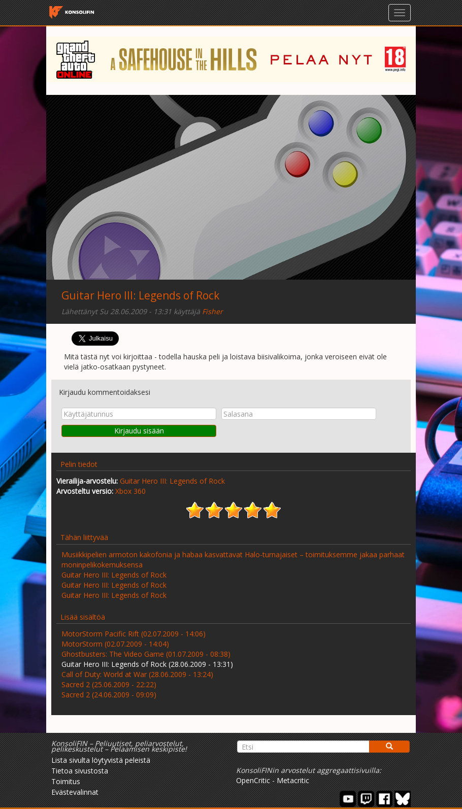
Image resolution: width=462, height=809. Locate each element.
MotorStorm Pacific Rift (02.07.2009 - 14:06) (133, 633)
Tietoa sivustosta (79, 771)
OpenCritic (253, 780)
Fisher (212, 311)
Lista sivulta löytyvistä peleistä (100, 760)
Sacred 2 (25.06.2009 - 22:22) (108, 684)
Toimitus (65, 781)
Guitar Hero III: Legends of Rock (140, 295)
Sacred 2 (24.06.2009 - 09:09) (108, 694)
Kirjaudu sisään (139, 430)
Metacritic (293, 780)
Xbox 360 (130, 491)
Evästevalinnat (74, 792)
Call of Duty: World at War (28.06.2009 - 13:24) (137, 674)
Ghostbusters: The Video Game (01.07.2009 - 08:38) (145, 654)
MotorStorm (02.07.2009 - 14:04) (115, 644)
